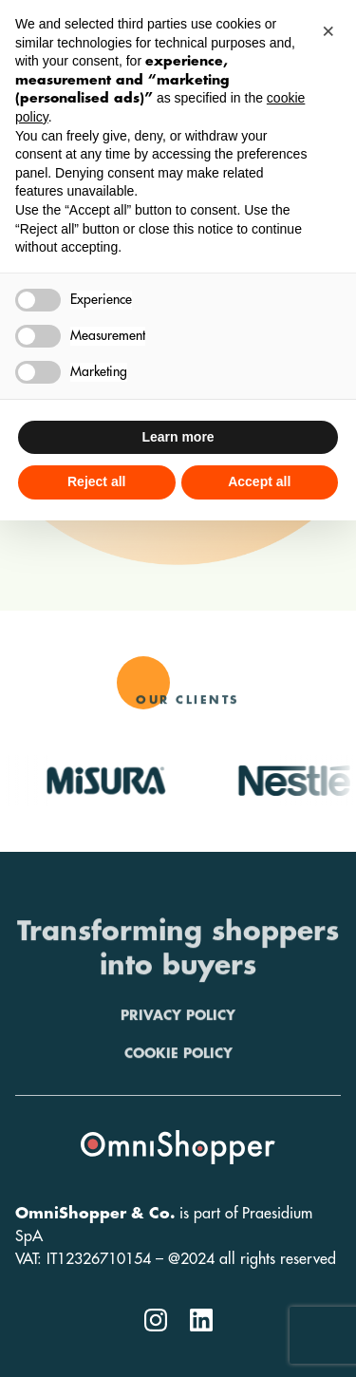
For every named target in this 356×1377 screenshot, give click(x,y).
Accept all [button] (259, 481)
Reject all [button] (96, 481)
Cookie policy (178, 1085)
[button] (331, 30)
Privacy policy (178, 1047)
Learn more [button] (177, 436)
